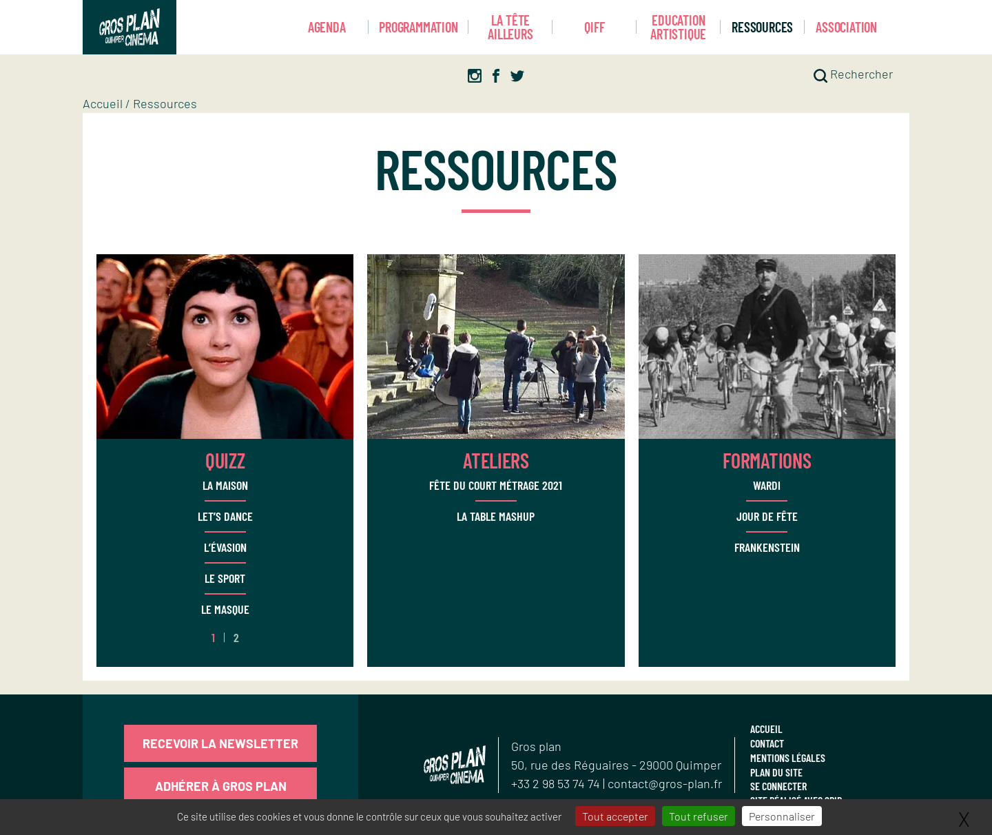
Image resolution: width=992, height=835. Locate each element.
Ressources (762, 27)
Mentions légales (787, 757)
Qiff (594, 27)
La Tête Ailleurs (510, 27)
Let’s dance (225, 516)
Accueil (103, 103)
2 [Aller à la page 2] (236, 637)
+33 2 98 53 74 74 (557, 783)
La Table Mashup (496, 516)
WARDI (767, 485)
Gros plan (536, 746)
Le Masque (225, 609)
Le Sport (225, 578)
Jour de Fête (767, 516)
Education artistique (678, 27)
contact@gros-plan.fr (665, 783)
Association (846, 27)
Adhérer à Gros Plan (221, 786)
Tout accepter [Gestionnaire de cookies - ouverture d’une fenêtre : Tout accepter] (615, 816)
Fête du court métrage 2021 (495, 485)
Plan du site (776, 772)
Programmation (418, 27)
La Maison (225, 485)
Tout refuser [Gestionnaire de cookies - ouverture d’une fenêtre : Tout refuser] (698, 816)
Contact (767, 743)
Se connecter (778, 785)
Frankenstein (767, 547)
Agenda (327, 27)
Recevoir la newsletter (220, 743)
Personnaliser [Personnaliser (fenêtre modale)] (782, 816)
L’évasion (225, 547)
